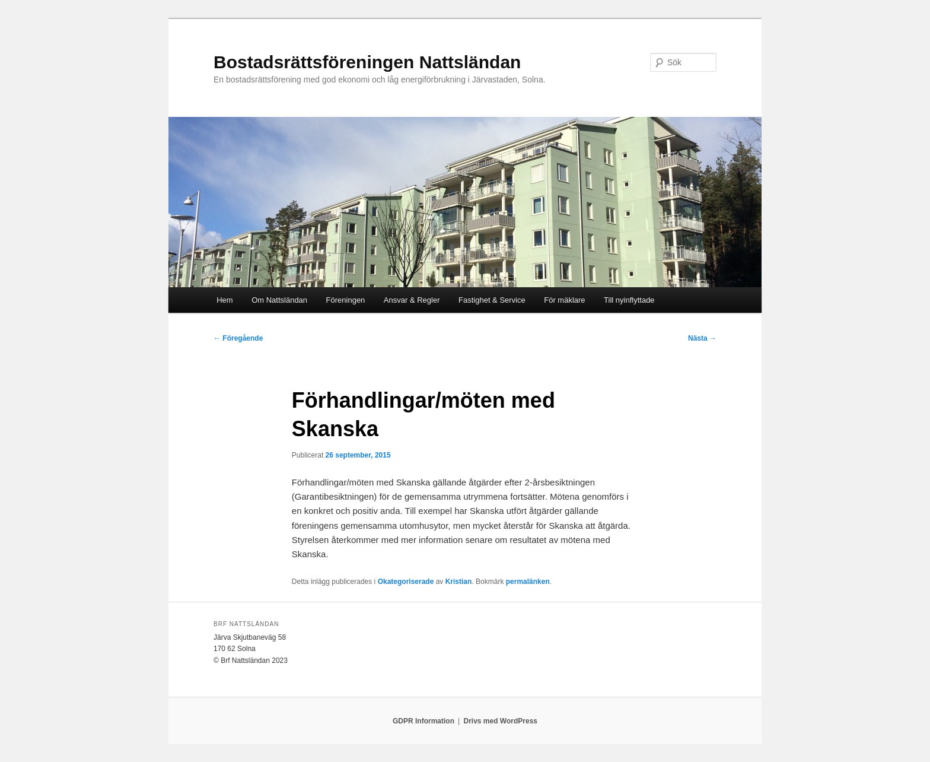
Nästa (702, 338)
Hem (224, 300)
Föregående (238, 338)
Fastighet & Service (491, 300)
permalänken (528, 581)
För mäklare (564, 300)
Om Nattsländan (279, 300)
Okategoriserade (406, 581)
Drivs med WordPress (500, 721)
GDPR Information (423, 721)
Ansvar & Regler (412, 300)
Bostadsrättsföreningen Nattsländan (367, 62)
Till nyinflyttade (629, 300)
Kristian (458, 581)
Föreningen (345, 300)
